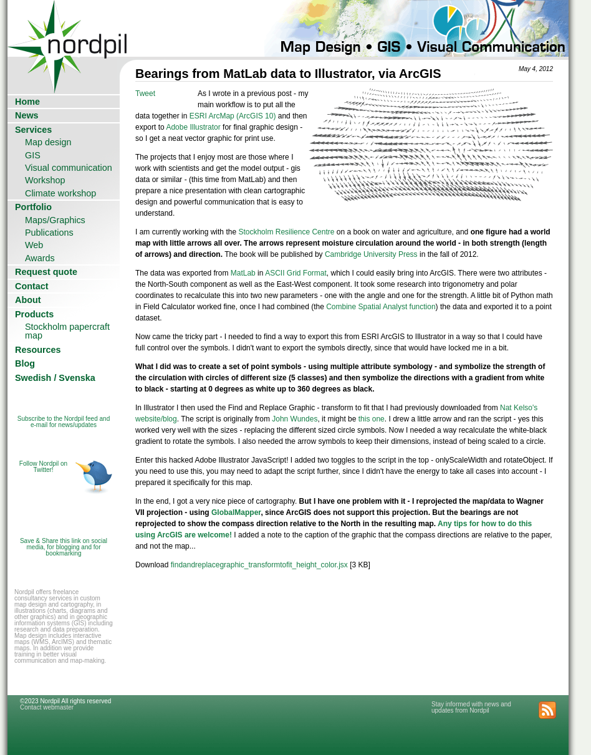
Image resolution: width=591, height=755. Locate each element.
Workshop (45, 180)
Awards (40, 258)
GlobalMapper (236, 512)
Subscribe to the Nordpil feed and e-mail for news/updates (63, 421)
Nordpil (68, 28)
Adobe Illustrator (193, 127)
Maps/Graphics (55, 220)
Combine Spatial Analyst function (380, 306)
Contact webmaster (47, 707)
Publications (49, 233)
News (27, 115)
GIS (33, 155)
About (28, 300)
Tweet (145, 93)
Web (34, 245)
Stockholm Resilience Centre (286, 232)
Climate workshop (60, 193)
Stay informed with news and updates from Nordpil (471, 707)
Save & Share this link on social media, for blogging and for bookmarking (63, 547)
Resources (38, 350)
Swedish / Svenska (55, 378)
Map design (48, 142)
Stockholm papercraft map (67, 331)
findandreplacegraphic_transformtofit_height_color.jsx (259, 564)
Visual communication (68, 168)
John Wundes (294, 419)
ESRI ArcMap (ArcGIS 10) (233, 116)
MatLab (244, 273)
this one (371, 419)
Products (34, 314)
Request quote (46, 272)
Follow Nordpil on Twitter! (43, 466)
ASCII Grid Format (296, 273)
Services (33, 130)
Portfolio (33, 207)
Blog (25, 363)
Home (27, 102)
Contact (32, 286)
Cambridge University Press (371, 254)
